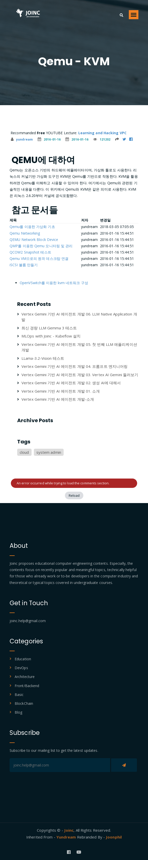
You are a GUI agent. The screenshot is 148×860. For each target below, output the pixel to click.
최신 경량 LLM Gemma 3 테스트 (49, 327)
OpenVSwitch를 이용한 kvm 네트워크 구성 (54, 282)
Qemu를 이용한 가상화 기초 (32, 226)
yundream (22, 139)
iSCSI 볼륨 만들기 (24, 264)
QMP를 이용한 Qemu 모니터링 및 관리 (41, 245)
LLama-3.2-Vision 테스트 (42, 358)
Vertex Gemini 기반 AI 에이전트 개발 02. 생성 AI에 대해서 (71, 382)
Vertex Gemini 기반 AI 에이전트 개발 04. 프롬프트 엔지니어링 (74, 366)
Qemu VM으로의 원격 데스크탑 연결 (39, 258)
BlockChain (24, 703)
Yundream (66, 837)
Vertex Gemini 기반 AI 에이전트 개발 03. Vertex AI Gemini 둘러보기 (79, 374)
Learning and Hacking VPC (102, 132)
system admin (48, 452)
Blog (18, 712)
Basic (19, 694)
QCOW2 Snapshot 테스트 (30, 252)
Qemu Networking (25, 233)
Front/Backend (27, 685)
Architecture (25, 676)
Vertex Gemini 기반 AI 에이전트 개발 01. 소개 (60, 391)
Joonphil (114, 837)
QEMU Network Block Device (34, 239)
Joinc (69, 830)
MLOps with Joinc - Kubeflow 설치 (51, 335)
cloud (24, 452)
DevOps (21, 667)
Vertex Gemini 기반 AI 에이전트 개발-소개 (57, 399)
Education (23, 659)
